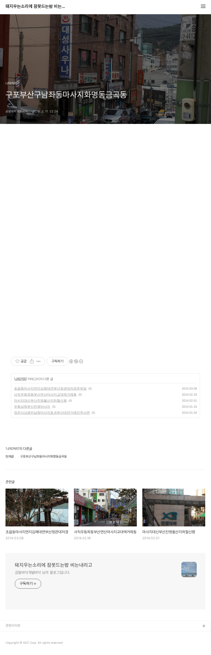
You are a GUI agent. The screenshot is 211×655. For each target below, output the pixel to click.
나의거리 (20, 379)
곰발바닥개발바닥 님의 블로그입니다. (42, 572)
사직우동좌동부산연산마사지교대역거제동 (45, 394)
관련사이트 (13, 625)
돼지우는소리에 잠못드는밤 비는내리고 (35, 6)
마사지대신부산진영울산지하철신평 (40, 400)
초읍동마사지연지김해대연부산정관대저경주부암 (50, 388)
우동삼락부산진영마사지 (32, 407)
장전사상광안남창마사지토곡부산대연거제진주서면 (52, 413)
